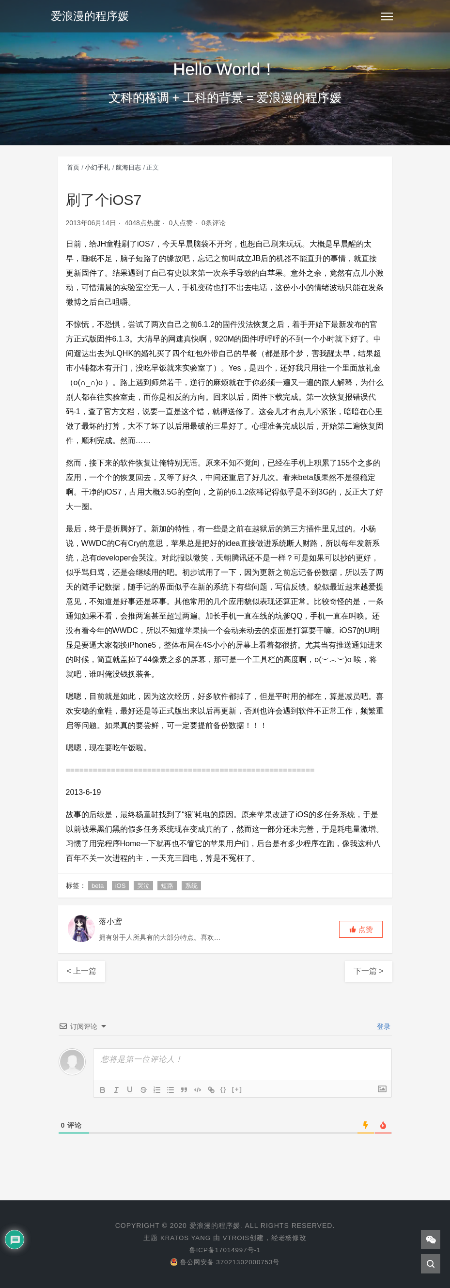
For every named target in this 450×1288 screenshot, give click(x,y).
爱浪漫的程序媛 (91, 16)
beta (98, 885)
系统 (191, 885)
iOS (120, 885)
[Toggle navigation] (387, 17)
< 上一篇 (82, 971)
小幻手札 (97, 167)
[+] (237, 1089)
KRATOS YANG (184, 1237)
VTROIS (237, 1237)
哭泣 (143, 885)
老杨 (287, 1237)
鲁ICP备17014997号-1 (225, 1250)
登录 (383, 1026)
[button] (361, 929)
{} (223, 1089)
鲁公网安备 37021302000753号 (225, 1262)
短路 (167, 885)
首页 (73, 167)
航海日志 (128, 167)
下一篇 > (369, 971)
